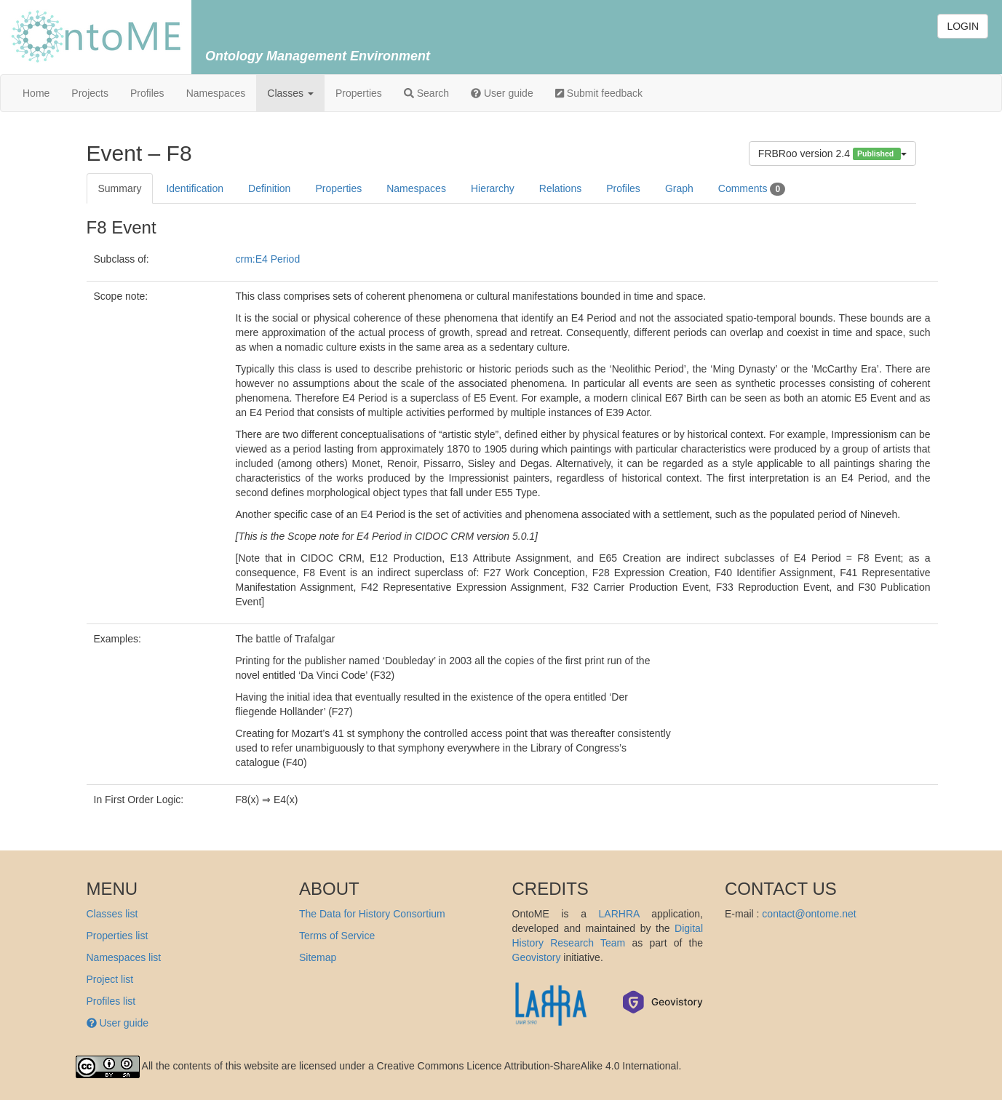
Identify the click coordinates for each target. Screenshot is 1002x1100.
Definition (269, 188)
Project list (110, 979)
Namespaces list (124, 957)
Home (36, 93)
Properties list (117, 935)
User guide (502, 93)
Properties (358, 93)
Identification (194, 188)
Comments (751, 189)
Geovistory (536, 957)
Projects (89, 93)
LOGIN (963, 26)
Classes (290, 93)
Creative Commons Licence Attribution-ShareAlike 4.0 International (528, 1066)
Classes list (112, 914)
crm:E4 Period (268, 259)
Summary (120, 188)
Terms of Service (337, 935)
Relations (560, 188)
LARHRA (619, 914)
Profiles (147, 93)
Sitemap (317, 957)
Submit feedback (599, 93)
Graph (679, 188)
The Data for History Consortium (372, 914)
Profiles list (111, 1001)
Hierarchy (492, 188)
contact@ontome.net (809, 914)
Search (426, 93)
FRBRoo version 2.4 (832, 154)
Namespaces (216, 93)
